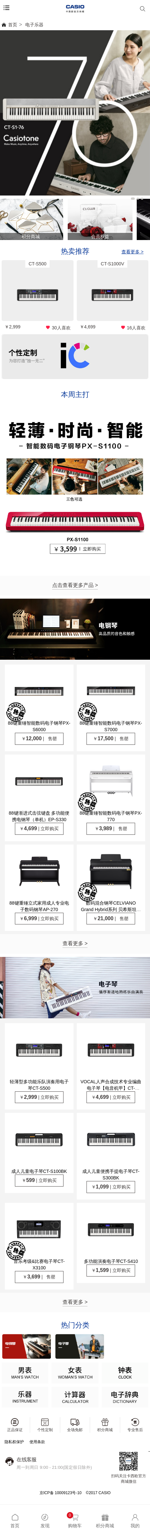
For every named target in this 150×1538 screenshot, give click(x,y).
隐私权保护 (14, 1442)
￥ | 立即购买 (39, 828)
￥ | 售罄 (39, 738)
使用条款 (37, 1442)
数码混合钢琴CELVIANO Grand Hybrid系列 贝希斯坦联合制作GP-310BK (111, 909)
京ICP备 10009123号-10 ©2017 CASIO (75, 1493)
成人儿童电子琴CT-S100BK (39, 1171)
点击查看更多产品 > (75, 585)
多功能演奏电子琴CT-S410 (111, 1261)
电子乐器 (34, 24)
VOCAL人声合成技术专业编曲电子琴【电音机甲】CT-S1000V (111, 1088)
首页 (9, 24)
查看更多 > (75, 943)
